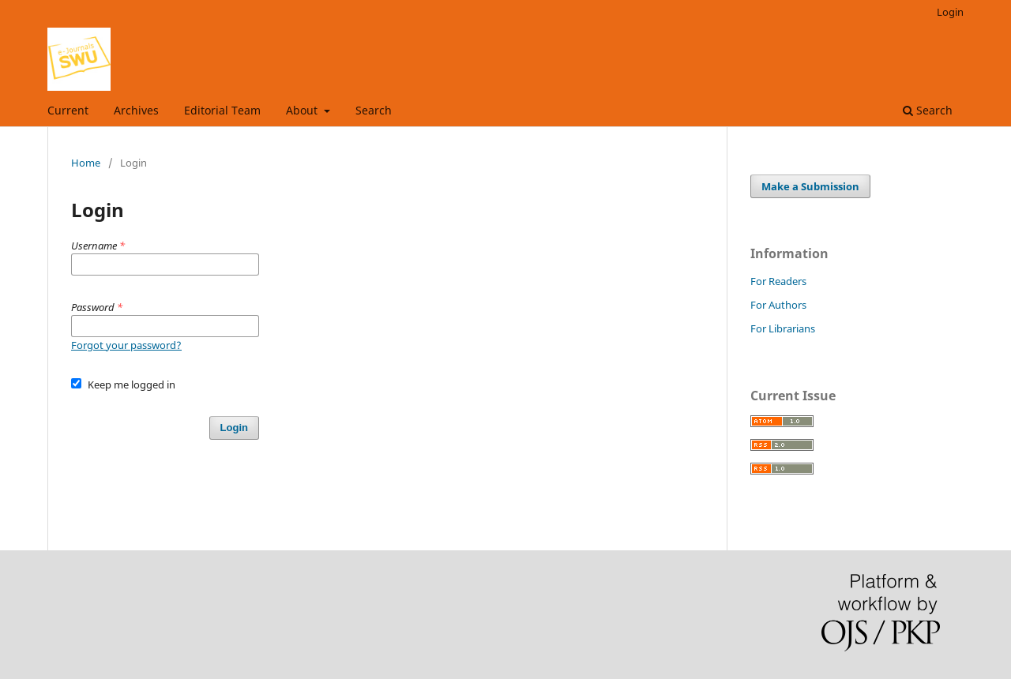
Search (373, 110)
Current (67, 110)
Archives (136, 110)
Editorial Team (222, 110)
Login (950, 12)
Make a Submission (810, 186)
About (303, 110)
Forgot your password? (126, 345)
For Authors (778, 305)
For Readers (778, 281)
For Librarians (782, 328)
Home (85, 163)
